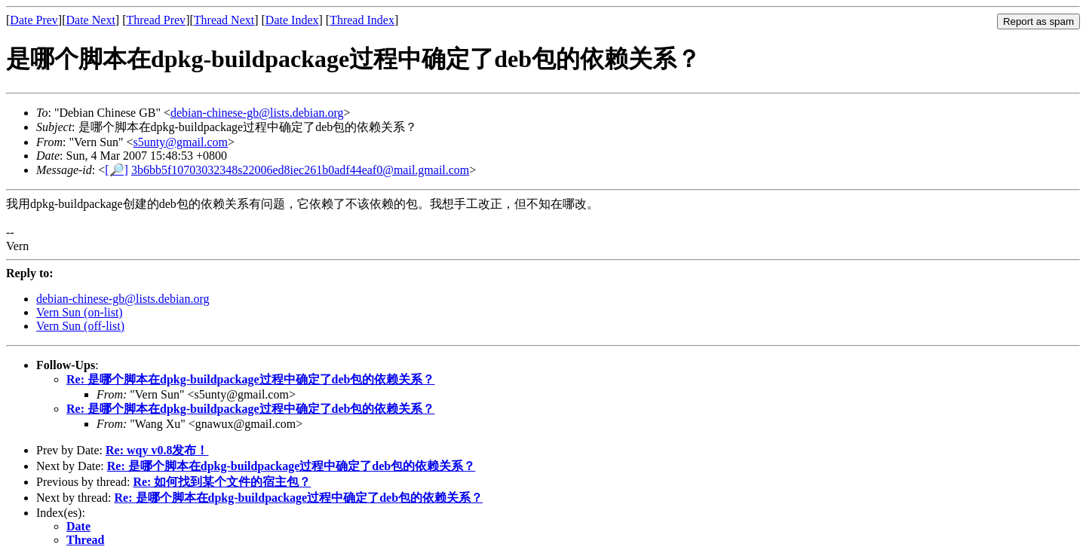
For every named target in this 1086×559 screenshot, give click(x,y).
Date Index (292, 20)
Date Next (90, 20)
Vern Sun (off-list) (80, 325)
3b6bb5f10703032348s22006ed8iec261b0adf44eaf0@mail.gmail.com (300, 169)
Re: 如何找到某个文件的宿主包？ (222, 481)
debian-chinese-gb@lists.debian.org (257, 112)
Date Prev (34, 20)
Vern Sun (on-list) (79, 312)
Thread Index (362, 20)
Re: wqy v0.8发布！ (157, 450)
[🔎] (116, 169)
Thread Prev (156, 20)
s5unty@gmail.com (180, 142)
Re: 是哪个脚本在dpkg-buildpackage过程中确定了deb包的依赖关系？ (250, 379)
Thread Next (224, 20)
